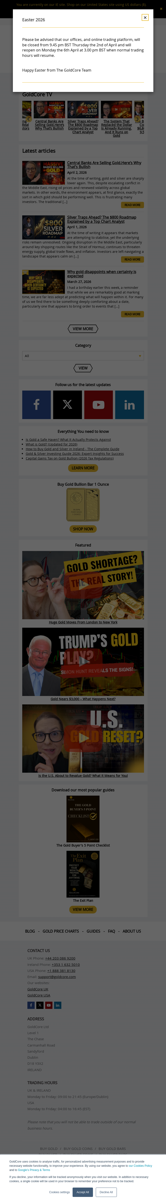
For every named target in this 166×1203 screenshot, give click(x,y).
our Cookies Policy (140, 1165)
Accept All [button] (83, 1192)
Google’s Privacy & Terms (34, 1170)
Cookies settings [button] (59, 1192)
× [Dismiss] (145, 17)
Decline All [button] (106, 1192)
